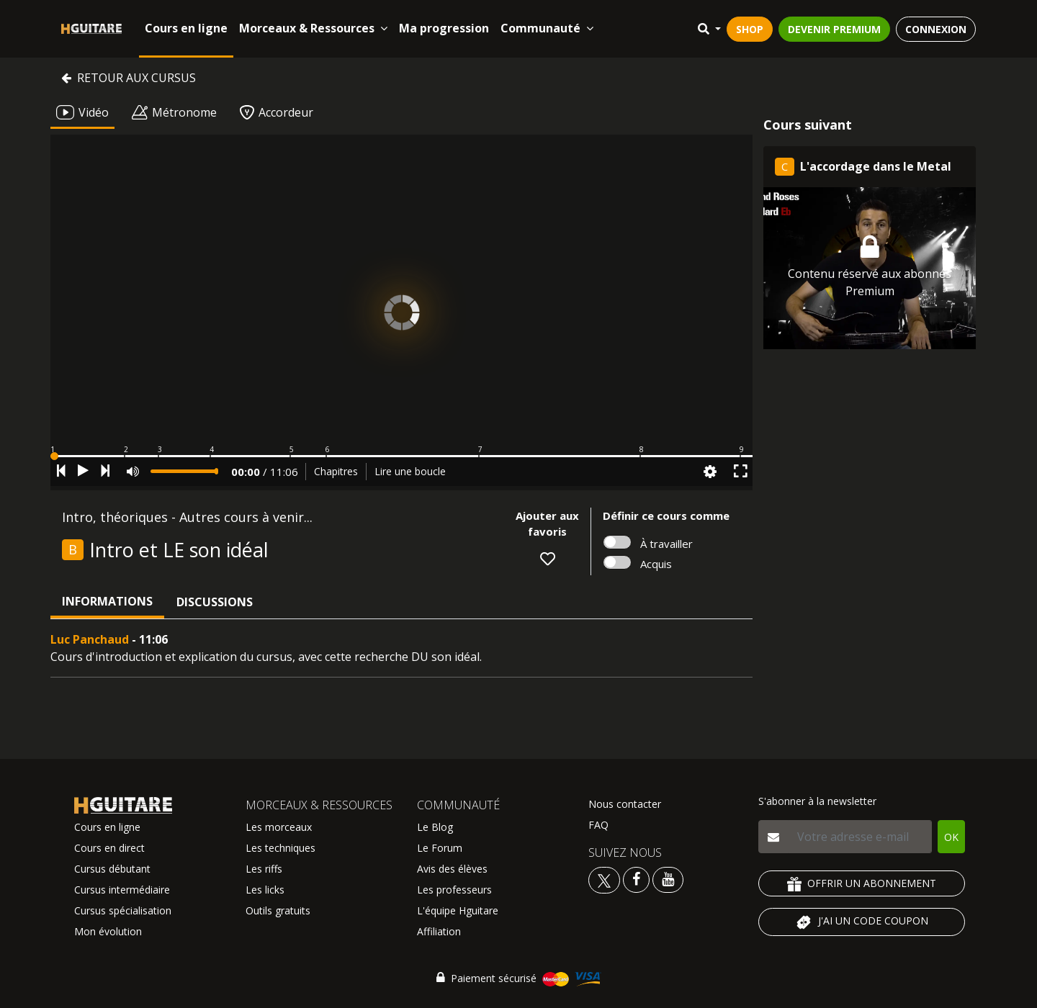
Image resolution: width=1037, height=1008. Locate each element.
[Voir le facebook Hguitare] (636, 879)
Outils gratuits (278, 910)
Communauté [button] (546, 28)
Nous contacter (624, 804)
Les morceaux (279, 827)
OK (951, 837)
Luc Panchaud (89, 639)
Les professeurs (454, 889)
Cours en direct (109, 848)
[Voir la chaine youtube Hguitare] (667, 879)
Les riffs (264, 869)
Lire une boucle (410, 471)
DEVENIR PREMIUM (834, 29)
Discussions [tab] (214, 602)
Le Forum (439, 848)
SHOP (749, 29)
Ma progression (444, 28)
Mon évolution (108, 931)
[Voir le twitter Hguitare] (605, 879)
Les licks (265, 889)
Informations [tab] (107, 601)
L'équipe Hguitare (457, 910)
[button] (401, 456)
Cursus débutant (112, 869)
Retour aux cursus (128, 78)
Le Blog (435, 827)
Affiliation (439, 931)
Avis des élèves (452, 869)
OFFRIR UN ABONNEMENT (861, 883)
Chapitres (336, 471)
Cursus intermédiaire (122, 889)
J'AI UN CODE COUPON (861, 922)
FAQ (598, 825)
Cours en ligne (186, 28)
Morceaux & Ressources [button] (313, 28)
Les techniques (280, 848)
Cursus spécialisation (122, 910)
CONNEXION (935, 29)
